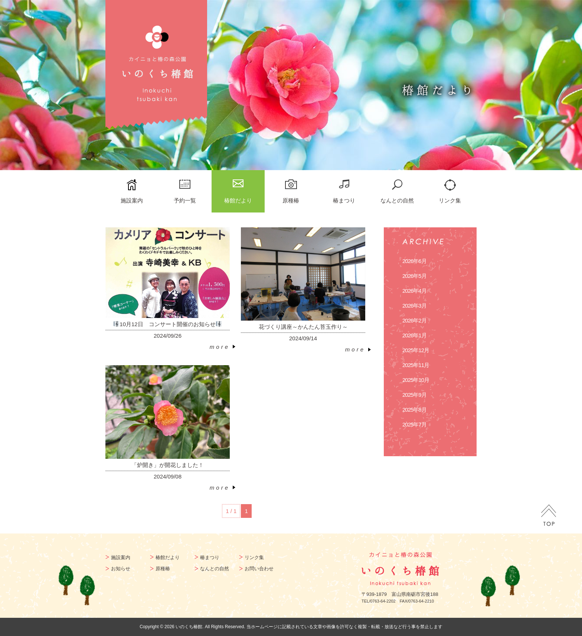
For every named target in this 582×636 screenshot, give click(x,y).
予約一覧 (185, 200)
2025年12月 (415, 350)
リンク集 (450, 200)
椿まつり (344, 200)
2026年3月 (414, 305)
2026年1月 (414, 335)
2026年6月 (414, 261)
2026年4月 (414, 291)
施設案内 (132, 200)
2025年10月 (415, 380)
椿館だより (238, 200)
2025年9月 (414, 395)
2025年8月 (414, 409)
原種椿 (290, 200)
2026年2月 (414, 320)
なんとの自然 (397, 200)
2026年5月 (414, 276)
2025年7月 (414, 424)
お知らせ (120, 568)
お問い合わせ (259, 568)
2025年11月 (415, 365)
